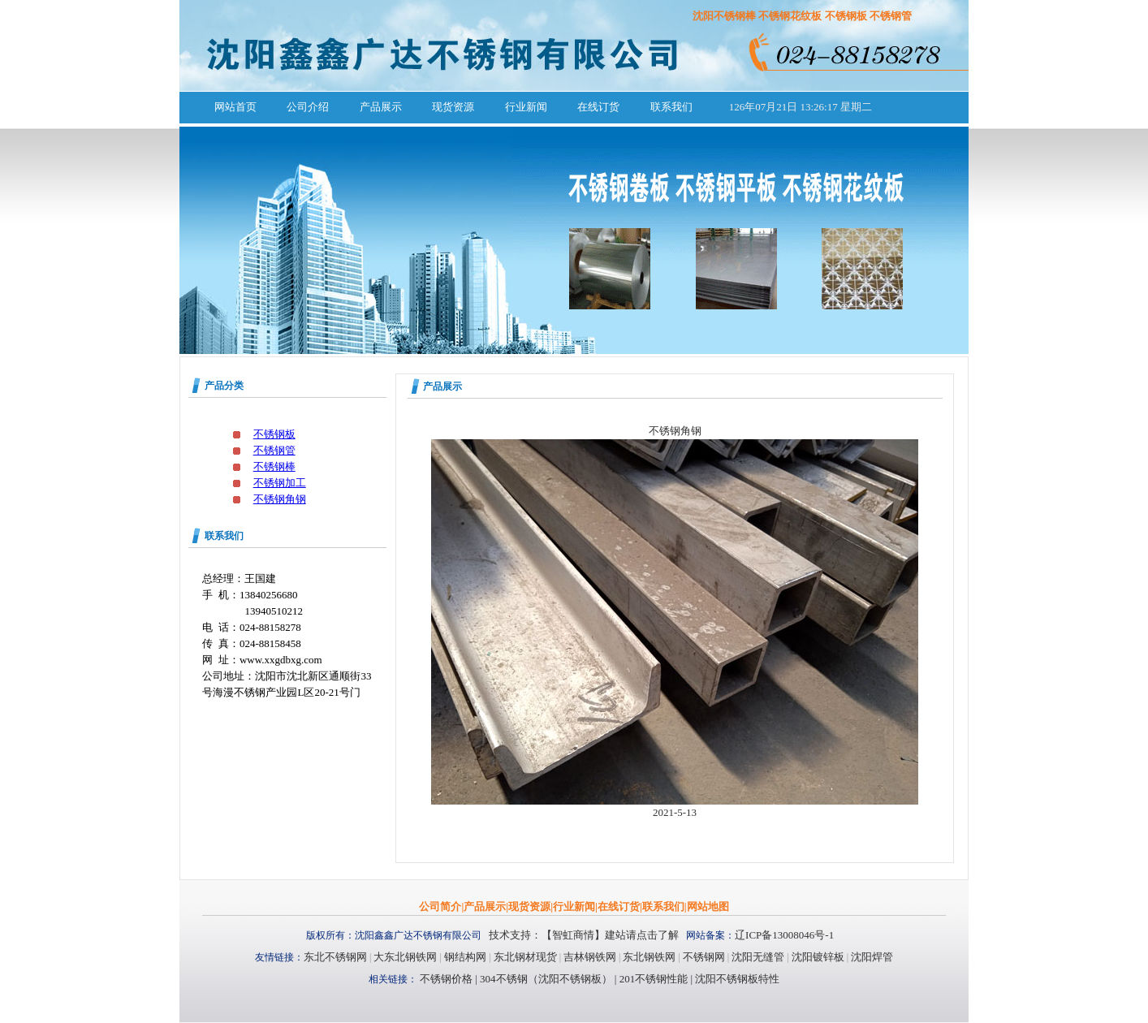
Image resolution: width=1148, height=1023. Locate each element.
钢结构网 (465, 957)
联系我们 (671, 107)
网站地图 (708, 906)
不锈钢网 (704, 957)
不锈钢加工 (279, 483)
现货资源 (453, 107)
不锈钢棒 (274, 466)
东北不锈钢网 (335, 957)
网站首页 (235, 107)
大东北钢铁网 (405, 957)
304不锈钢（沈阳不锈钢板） (546, 979)
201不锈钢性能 (652, 979)
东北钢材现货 (525, 957)
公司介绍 (308, 107)
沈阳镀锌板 (818, 957)
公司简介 (440, 906)
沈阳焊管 (872, 957)
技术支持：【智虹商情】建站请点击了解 (584, 935)
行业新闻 (526, 107)
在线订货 (598, 107)
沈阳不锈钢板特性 (737, 979)
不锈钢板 (274, 434)
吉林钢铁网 (589, 957)
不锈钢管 (274, 450)
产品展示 (381, 107)
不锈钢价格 (446, 979)
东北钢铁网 (649, 957)
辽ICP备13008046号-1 (784, 935)
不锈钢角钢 (279, 499)
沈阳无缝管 (758, 957)
